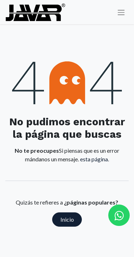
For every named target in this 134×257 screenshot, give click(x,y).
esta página (94, 159)
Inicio (67, 219)
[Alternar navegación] (121, 12)
